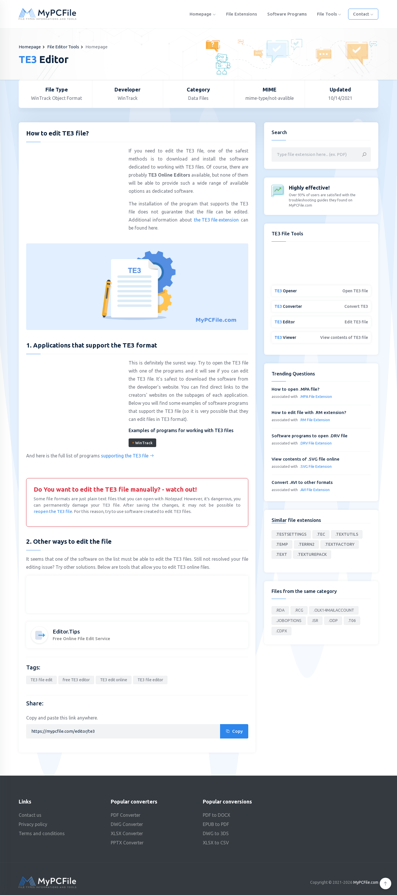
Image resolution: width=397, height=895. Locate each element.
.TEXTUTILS (346, 534)
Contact (363, 14)
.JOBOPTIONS (288, 620)
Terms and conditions (42, 833)
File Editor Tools (63, 46)
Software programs (287, 14)
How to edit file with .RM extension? (309, 412)
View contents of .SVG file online (305, 459)
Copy (234, 731)
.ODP (333, 620)
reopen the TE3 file (53, 511)
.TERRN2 (306, 544)
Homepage (203, 14)
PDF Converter (125, 815)
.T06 (352, 620)
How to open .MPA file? (295, 389)
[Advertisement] (74, 188)
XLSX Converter (127, 833)
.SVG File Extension (316, 466)
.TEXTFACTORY (339, 544)
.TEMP (282, 544)
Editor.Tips (66, 631)
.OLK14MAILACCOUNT (334, 610)
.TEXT (281, 554)
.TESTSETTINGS (291, 534)
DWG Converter (127, 824)
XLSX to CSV (216, 842)
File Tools (329, 14)
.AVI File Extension (315, 490)
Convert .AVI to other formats (302, 482)
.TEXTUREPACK (312, 554)
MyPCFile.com (365, 882)
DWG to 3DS (216, 833)
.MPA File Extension (316, 396)
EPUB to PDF (216, 824)
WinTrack (142, 443)
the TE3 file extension (216, 219)
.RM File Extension (315, 420)
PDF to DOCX (216, 815)
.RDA (280, 610)
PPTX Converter (127, 842)
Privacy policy (33, 824)
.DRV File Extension (316, 443)
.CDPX (281, 631)
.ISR (315, 620)
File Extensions (241, 14)
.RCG (299, 610)
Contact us (30, 815)
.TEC (321, 534)
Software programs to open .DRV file (310, 435)
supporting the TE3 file (127, 455)
